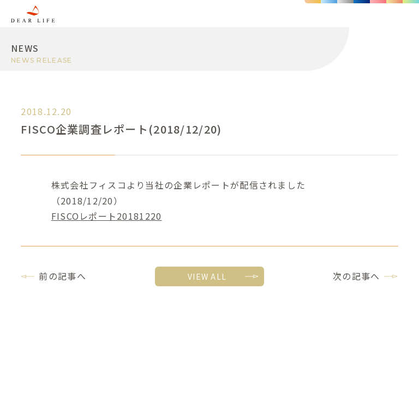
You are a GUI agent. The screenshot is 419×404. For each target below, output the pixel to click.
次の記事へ (356, 275)
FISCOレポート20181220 (106, 215)
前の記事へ (62, 275)
